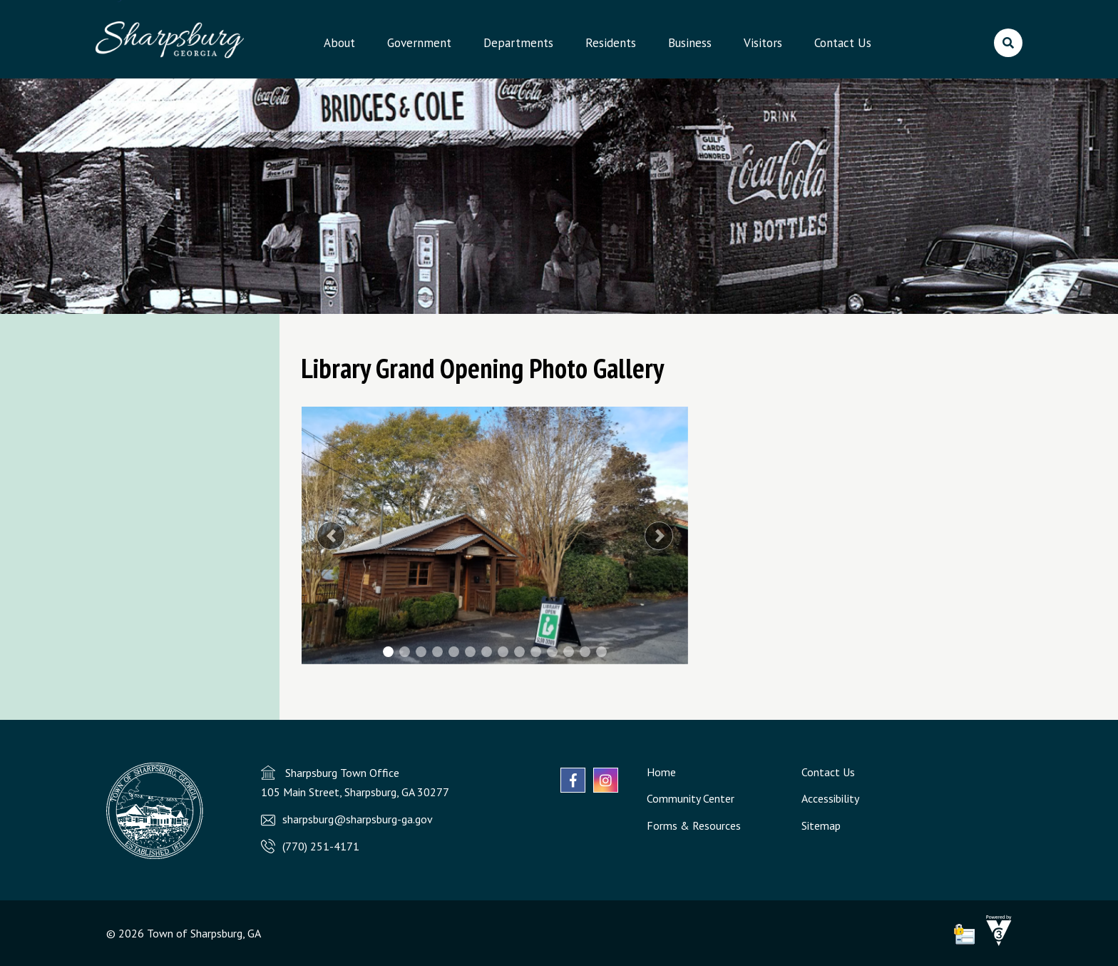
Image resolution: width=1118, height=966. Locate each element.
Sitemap (821, 825)
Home (661, 772)
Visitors (763, 43)
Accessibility (830, 798)
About (339, 43)
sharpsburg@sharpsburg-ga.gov (357, 819)
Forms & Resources (694, 825)
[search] (1008, 43)
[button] (330, 535)
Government (419, 43)
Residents (610, 43)
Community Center (690, 798)
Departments (518, 43)
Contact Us (842, 43)
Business (690, 43)
